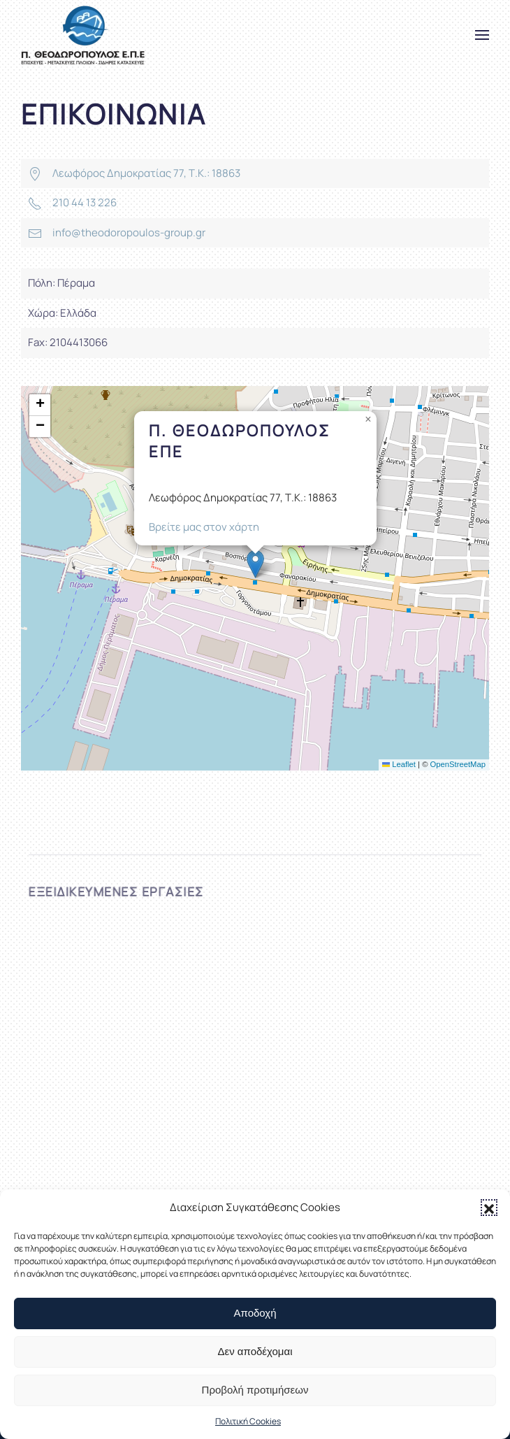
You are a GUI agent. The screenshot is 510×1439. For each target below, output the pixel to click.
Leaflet (399, 764)
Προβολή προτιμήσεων (255, 1390)
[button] (489, 1208)
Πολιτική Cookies (248, 1421)
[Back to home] (83, 35)
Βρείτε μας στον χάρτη (204, 527)
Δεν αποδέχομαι (254, 1351)
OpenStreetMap (458, 764)
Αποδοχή (255, 1313)
